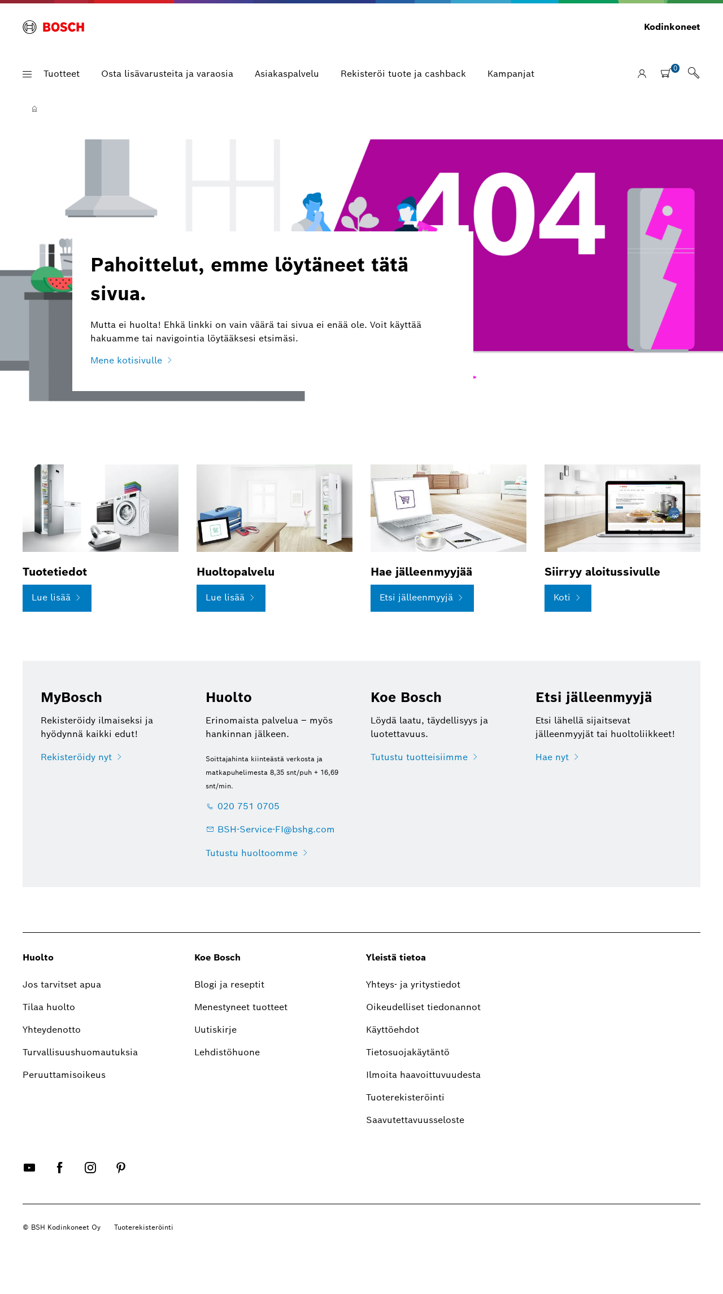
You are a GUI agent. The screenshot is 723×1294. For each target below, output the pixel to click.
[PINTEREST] (121, 1176)
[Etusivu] (34, 109)
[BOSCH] (53, 27)
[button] (27, 74)
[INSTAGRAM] (90, 1176)
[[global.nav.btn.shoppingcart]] (670, 73)
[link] (693, 74)
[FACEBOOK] (60, 1176)
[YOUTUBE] (29, 1176)
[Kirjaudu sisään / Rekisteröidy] (641, 74)
